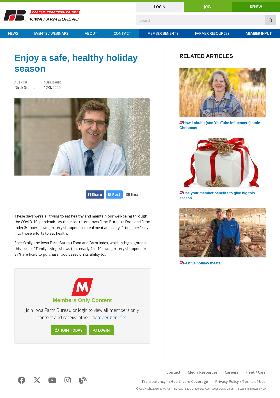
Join (207, 6)
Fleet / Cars (256, 372)
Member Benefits (163, 33)
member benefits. (109, 317)
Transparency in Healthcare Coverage (174, 381)
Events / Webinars (51, 33)
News (13, 33)
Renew (256, 6)
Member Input (259, 33)
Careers (232, 372)
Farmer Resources (212, 33)
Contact (122, 33)
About (91, 33)
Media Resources (203, 372)
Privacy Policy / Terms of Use (240, 381)
